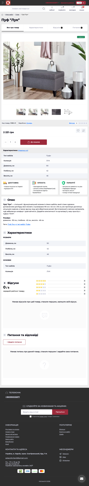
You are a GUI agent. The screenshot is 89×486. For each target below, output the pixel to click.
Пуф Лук (11, 224)
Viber (64, 457)
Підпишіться (60, 412)
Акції (7, 444)
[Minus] (5, 142)
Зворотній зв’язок (11, 434)
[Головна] (2, 15)
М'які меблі (9, 14)
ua (79, 3)
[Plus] (15, 142)
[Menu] (3, 3)
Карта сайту (9, 439)
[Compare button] (83, 130)
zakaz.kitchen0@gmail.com (16, 458)
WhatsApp (66, 460)
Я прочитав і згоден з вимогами (45, 416)
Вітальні (62, 429)
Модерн (29, 123)
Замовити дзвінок (67, 3)
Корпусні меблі (64, 432)
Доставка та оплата (12, 429)
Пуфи (17, 14)
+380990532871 (12, 397)
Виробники (9, 442)
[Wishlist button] (78, 130)
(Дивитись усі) (23, 150)
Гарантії (71, 183)
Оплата (41, 183)
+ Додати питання (14, 342)
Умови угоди (43, 416)
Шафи (61, 434)
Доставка (13, 183)
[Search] (44, 8)
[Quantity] (10, 142)
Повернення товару (12, 437)
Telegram (65, 454)
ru (83, 3)
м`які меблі (20, 224)
